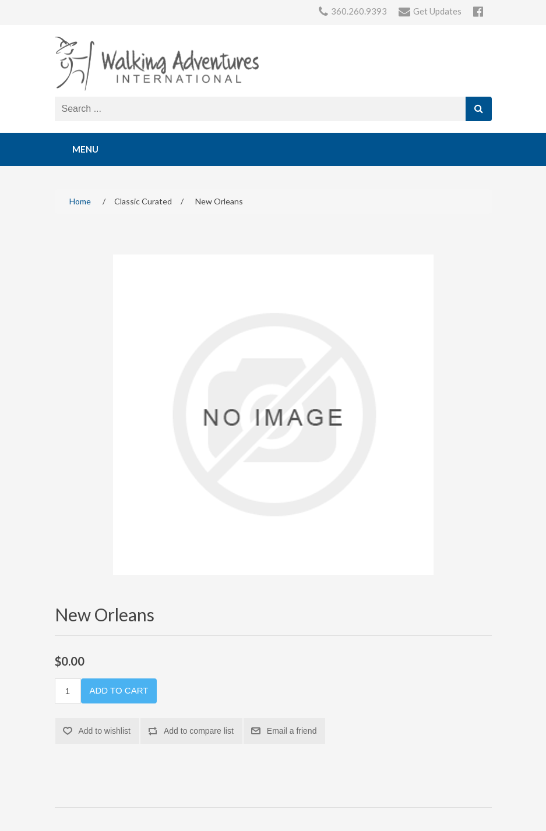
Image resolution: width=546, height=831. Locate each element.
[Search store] (260, 109)
